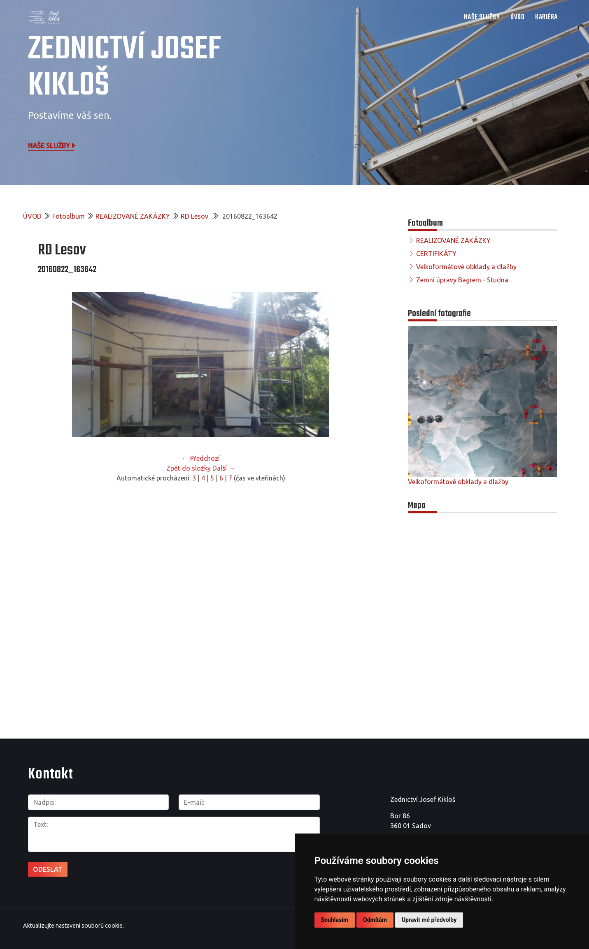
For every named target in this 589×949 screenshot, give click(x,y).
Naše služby (52, 145)
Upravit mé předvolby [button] (429, 920)
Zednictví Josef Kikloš (124, 68)
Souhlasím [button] (335, 920)
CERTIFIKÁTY (436, 253)
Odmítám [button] (375, 920)
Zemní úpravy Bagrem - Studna (462, 280)
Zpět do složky (188, 468)
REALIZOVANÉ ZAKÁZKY (132, 216)
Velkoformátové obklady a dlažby (466, 266)
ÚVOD (517, 17)
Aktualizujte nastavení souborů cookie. (73, 924)
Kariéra (546, 17)
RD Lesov (195, 216)
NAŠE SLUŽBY (482, 17)
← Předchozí (201, 458)
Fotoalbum (68, 216)
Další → (223, 468)
